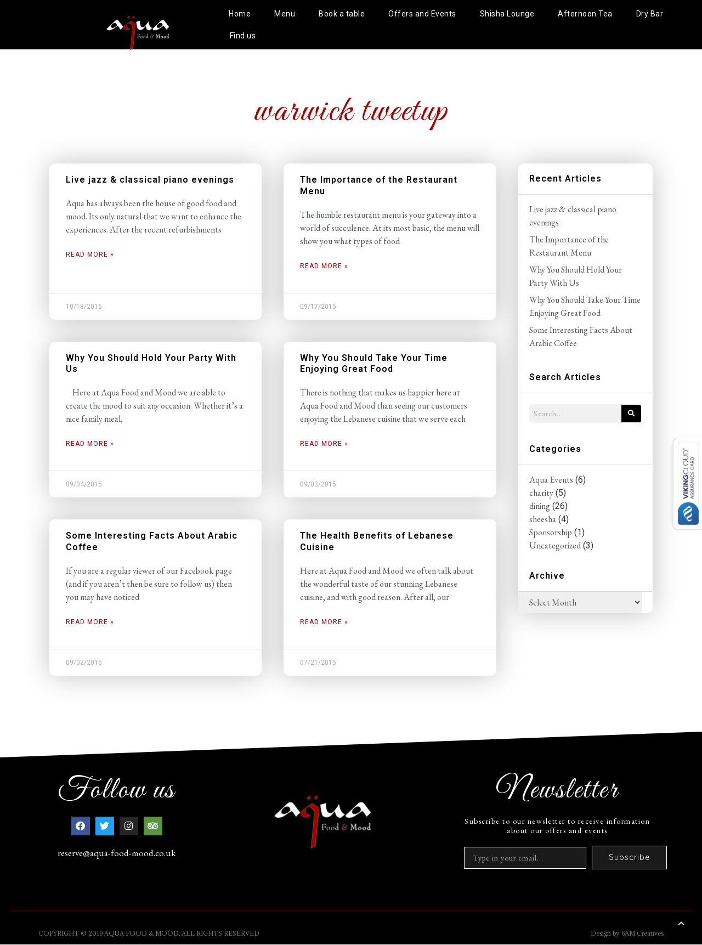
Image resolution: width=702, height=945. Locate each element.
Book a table (342, 13)
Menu (284, 13)
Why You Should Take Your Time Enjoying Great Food (374, 364)
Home (240, 13)
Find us (243, 35)
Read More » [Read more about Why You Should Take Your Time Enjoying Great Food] (324, 444)
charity (541, 493)
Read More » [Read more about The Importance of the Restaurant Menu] (324, 266)
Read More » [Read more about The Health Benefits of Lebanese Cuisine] (324, 622)
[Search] (631, 413)
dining (539, 506)
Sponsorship (550, 532)
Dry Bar (650, 13)
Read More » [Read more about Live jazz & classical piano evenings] (90, 254)
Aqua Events (551, 479)
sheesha (542, 519)
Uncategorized (555, 545)
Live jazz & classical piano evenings (150, 179)
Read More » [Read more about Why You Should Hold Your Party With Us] (90, 444)
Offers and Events (422, 13)
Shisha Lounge (507, 13)
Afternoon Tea (585, 13)
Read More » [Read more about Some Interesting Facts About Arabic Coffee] (90, 622)
